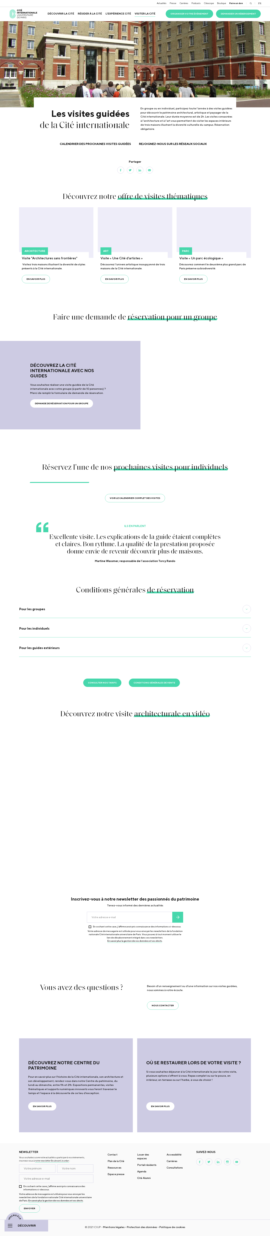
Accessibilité (174, 1154)
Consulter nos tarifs (102, 682)
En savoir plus (36, 279)
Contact (112, 1154)
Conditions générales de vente (154, 682)
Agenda (141, 1171)
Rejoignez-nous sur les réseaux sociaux (173, 144)
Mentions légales (113, 1227)
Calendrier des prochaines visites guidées (95, 144)
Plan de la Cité (116, 1161)
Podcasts (196, 3)
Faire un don (236, 3)
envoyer (177, 917)
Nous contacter (163, 1005)
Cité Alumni (144, 1178)
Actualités (161, 3)
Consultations (175, 1167)
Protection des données (142, 1227)
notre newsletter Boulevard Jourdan (52, 1160)
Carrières (184, 3)
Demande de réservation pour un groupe (61, 403)
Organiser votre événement (189, 13)
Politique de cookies (172, 1227)
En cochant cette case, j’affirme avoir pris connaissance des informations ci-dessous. (137, 926)
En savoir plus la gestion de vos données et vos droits (134, 941)
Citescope (209, 3)
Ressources (114, 1167)
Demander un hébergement (238, 13)
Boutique (221, 3)
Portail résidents (146, 1164)
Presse (173, 3)
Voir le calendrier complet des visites (135, 498)
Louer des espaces (143, 1156)
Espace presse (116, 1174)
